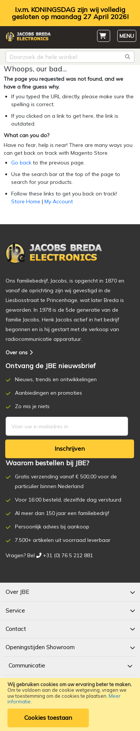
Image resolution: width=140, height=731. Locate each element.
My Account (58, 201)
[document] (70, 704)
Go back (21, 162)
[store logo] (28, 38)
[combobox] (70, 57)
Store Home (25, 201)
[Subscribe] (69, 448)
